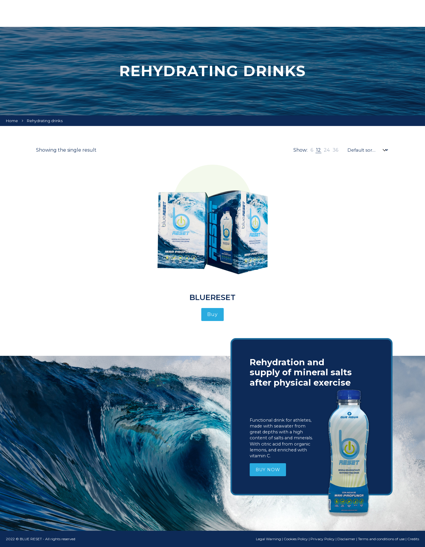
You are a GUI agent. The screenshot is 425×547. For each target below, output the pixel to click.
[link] (312, 150)
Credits (413, 539)
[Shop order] (367, 150)
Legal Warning (268, 539)
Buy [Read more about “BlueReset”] (212, 314)
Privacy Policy (322, 539)
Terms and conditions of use (381, 539)
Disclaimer (346, 539)
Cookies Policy (296, 539)
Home (12, 120)
